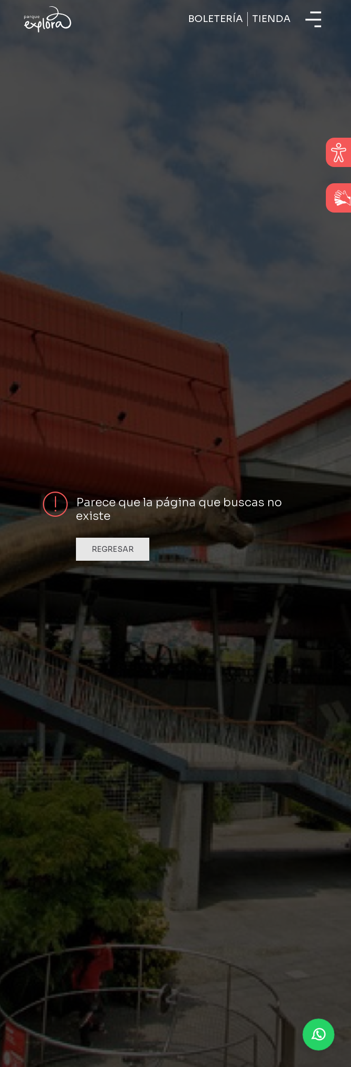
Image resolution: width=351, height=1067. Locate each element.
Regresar (113, 549)
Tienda (271, 19)
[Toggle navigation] (313, 19)
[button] (318, 1034)
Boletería (215, 19)
